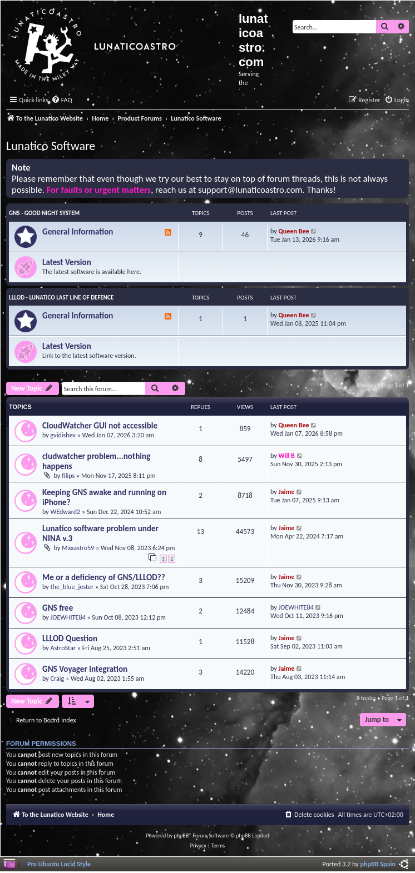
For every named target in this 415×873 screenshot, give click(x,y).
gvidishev (63, 435)
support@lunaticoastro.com (250, 189)
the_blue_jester (72, 586)
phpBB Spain (378, 864)
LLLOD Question (69, 638)
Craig (58, 678)
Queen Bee (294, 231)
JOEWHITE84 (68, 617)
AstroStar (63, 647)
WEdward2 (66, 511)
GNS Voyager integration (84, 669)
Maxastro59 (78, 547)
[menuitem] (61, 100)
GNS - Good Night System (44, 213)
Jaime (287, 491)
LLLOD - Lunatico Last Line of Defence (61, 297)
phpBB (181, 835)
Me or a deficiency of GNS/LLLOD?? (103, 577)
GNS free (57, 608)
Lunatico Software (50, 145)
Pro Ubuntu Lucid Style (59, 864)
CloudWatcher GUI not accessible (99, 426)
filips (68, 475)
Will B (287, 455)
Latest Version (66, 262)
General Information (77, 232)
